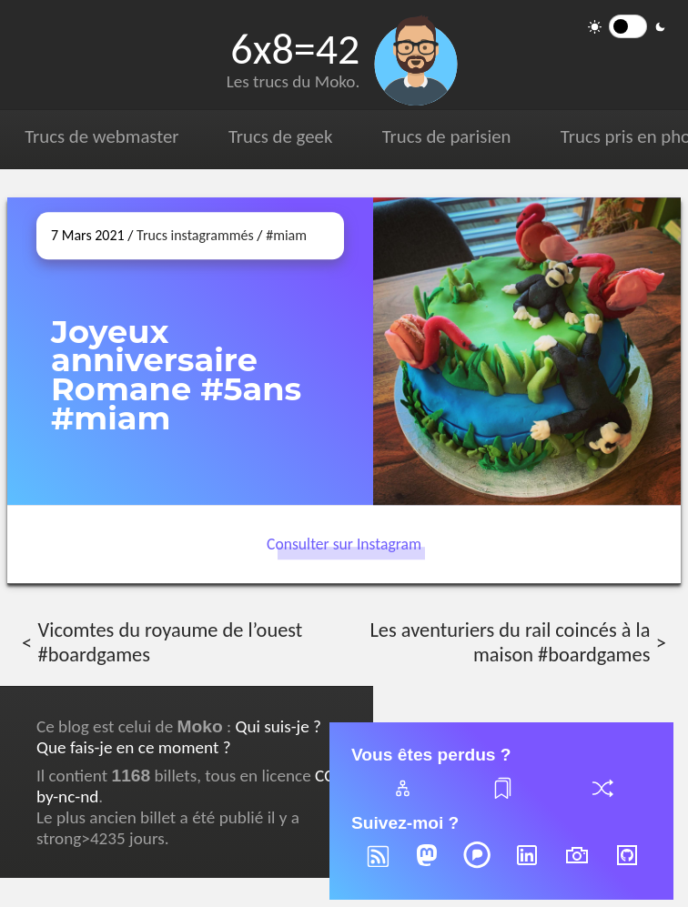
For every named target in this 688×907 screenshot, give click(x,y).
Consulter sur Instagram (344, 544)
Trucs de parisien (446, 136)
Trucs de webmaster (101, 136)
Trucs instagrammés (195, 235)
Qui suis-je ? (277, 726)
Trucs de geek (280, 136)
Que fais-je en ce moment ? (133, 747)
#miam (286, 235)
